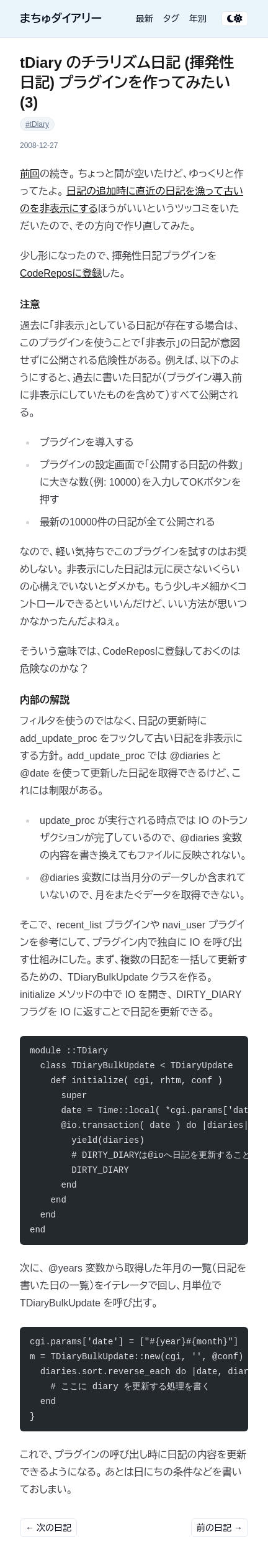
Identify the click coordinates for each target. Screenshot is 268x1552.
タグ (171, 19)
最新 (144, 19)
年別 (198, 19)
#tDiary (37, 124)
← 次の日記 (48, 1528)
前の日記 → (220, 1528)
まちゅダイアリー (61, 18)
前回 (30, 174)
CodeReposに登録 (61, 273)
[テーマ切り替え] (234, 18)
